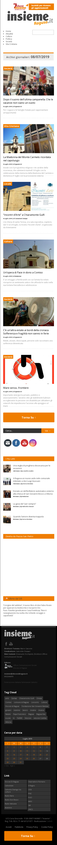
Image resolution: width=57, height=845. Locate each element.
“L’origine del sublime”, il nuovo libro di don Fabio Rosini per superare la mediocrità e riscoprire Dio (27, 606)
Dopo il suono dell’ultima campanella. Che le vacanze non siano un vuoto (28, 101)
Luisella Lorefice (28, 471)
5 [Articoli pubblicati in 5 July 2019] (33, 747)
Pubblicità (19, 827)
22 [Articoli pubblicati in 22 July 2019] (8, 759)
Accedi (9, 827)
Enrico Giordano (28, 484)
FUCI (30, 797)
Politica (9, 39)
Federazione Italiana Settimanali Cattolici (20, 682)
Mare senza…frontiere (16, 387)
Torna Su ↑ (29, 417)
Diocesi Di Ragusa (12, 781)
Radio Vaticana (11, 803)
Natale (8, 714)
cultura (44, 702)
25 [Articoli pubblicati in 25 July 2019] (27, 759)
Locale (7, 183)
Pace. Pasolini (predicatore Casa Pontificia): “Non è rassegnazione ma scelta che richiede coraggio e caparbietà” (25, 613)
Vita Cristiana (11, 44)
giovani (8, 710)
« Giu (6, 765)
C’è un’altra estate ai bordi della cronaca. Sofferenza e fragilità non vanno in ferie (26, 331)
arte (7, 698)
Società (9, 41)
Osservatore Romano (36, 781)
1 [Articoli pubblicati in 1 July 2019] (7, 747)
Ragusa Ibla (40, 714)
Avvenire (8, 807)
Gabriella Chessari (28, 506)
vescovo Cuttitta (40, 718)
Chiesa (39, 698)
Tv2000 (19, 718)
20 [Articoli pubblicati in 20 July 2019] (40, 755)
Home (8, 31)
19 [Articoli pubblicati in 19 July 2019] (34, 755)
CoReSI (49, 821)
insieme (17, 710)
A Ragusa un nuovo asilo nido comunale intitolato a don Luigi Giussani (31, 479)
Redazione (25, 496)
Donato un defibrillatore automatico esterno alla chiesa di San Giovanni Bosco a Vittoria (33, 492)
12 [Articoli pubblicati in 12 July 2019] (34, 751)
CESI (30, 789)
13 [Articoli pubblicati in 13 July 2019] (40, 751)
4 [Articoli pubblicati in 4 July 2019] (27, 747)
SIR (29, 805)
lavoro (25, 710)
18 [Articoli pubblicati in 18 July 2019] (27, 755)
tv (13, 718)
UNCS (30, 809)
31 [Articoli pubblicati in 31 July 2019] (21, 762)
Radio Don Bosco (11, 800)
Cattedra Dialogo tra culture (13, 790)
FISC (30, 793)
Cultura (9, 36)
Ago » (12, 765)
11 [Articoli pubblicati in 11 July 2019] (27, 751)
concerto (35, 702)
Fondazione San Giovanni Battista (35, 706)
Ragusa (31, 714)
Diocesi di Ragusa (12, 706)
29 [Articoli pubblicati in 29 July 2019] (8, 762)
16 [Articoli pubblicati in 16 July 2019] (14, 755)
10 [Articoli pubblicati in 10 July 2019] (21, 751)
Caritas (14, 698)
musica (41, 710)
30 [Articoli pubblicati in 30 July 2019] (14, 762)
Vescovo (28, 718)
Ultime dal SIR (15, 598)
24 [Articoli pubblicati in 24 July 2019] (21, 759)
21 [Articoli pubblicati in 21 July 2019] (47, 755)
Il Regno (31, 785)
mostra (33, 710)
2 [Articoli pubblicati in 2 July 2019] (14, 747)
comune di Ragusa (21, 702)
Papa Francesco (19, 714)
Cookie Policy (47, 827)
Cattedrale (9, 785)
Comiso (8, 702)
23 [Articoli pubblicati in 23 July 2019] (14, 759)
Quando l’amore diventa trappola (28, 516)
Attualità (9, 33)
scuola (7, 718)
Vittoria (8, 722)
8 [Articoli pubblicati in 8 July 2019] (7, 751)
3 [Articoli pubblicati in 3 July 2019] (20, 747)
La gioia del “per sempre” (24, 503)
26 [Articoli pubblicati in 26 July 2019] (34, 759)
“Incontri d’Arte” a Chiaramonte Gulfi (24, 214)
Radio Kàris (9, 796)
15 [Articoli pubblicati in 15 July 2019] (8, 755)
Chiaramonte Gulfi (26, 698)
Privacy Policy (32, 827)
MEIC (30, 801)
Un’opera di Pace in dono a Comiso (23, 272)
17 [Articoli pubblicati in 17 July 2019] (21, 755)
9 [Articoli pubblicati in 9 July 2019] (14, 751)
